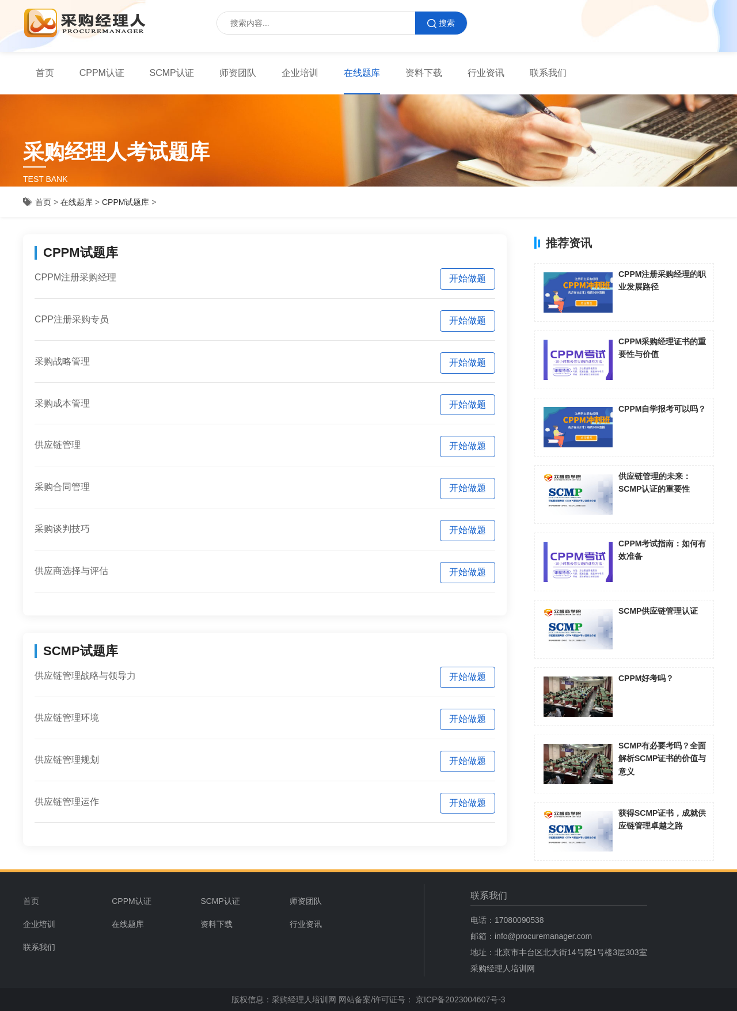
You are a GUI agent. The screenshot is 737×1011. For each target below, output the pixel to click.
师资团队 (237, 73)
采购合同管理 (62, 487)
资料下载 (423, 73)
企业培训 (300, 73)
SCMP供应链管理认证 (658, 610)
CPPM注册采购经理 (75, 277)
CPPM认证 (101, 73)
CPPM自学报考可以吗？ (662, 408)
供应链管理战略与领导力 (85, 676)
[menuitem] (152, 901)
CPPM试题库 (125, 202)
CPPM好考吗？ (646, 678)
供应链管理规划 (67, 760)
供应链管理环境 (67, 718)
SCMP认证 (172, 73)
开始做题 (467, 278)
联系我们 (548, 73)
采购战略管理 (62, 361)
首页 (45, 73)
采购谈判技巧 (62, 529)
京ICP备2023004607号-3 (459, 999)
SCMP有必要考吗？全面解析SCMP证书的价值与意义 (662, 758)
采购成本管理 (62, 403)
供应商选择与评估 (71, 571)
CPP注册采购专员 (72, 319)
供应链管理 (58, 445)
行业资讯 (486, 73)
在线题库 (362, 73)
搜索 (441, 23)
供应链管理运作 (67, 802)
